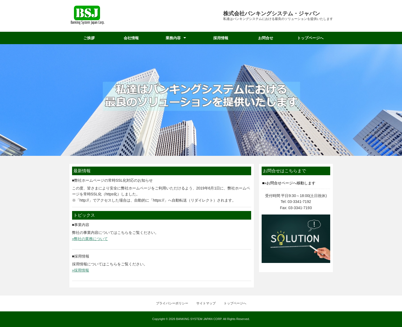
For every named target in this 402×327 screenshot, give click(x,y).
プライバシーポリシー (172, 303)
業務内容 (173, 38)
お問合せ (265, 38)
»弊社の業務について (90, 239)
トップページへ (310, 38)
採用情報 (220, 38)
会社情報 (131, 38)
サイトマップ (206, 303)
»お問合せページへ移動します (290, 183)
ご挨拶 (89, 38)
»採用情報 (80, 270)
